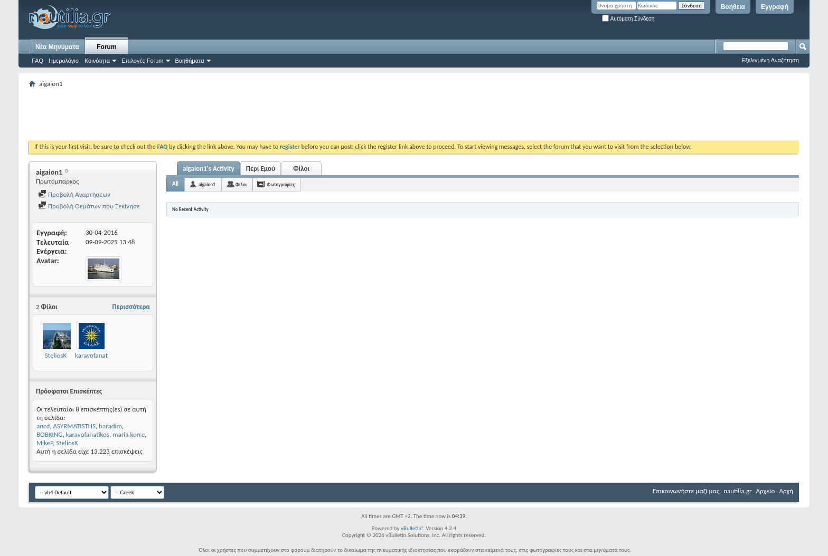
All (175, 183)
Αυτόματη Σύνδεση (628, 19)
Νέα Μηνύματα (57, 47)
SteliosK (56, 355)
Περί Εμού (260, 168)
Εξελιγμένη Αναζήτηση (770, 60)
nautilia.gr (737, 491)
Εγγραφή (774, 7)
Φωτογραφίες (281, 184)
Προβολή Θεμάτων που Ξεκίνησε (89, 206)
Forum (106, 47)
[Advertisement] (221, 114)
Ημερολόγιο (64, 60)
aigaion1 (207, 184)
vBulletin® (413, 528)
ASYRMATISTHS (74, 426)
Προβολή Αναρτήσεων (74, 194)
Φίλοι (301, 168)
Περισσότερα (131, 307)
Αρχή (786, 491)
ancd (43, 426)
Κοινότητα (97, 60)
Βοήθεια (733, 7)
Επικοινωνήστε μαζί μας (686, 491)
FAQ (37, 60)
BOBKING (49, 434)
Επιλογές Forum (142, 60)
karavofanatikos (96, 355)
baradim (110, 426)
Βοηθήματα (189, 60)
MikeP (44, 443)
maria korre (128, 434)
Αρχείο (765, 491)
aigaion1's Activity (208, 168)
